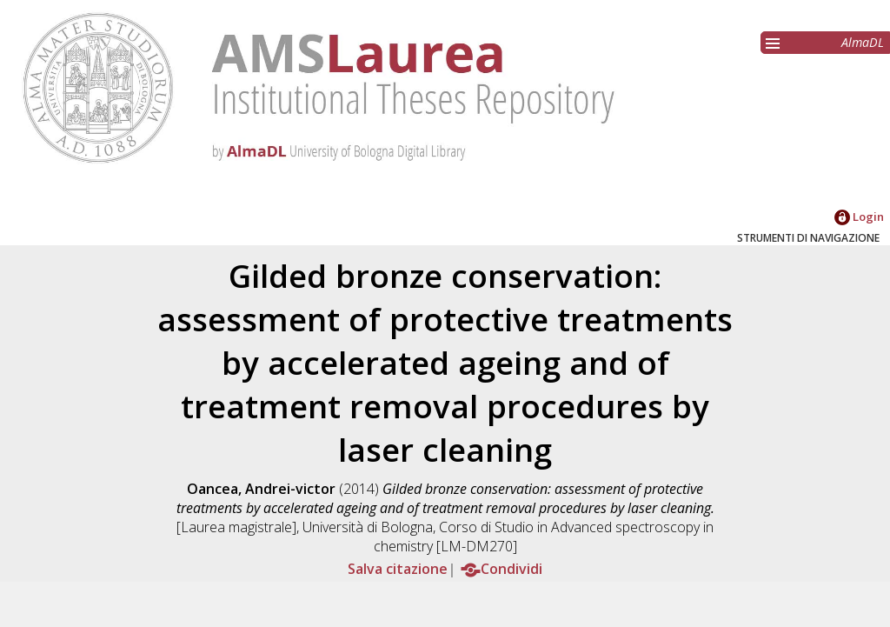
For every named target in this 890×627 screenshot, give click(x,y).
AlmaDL (862, 42)
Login (859, 216)
